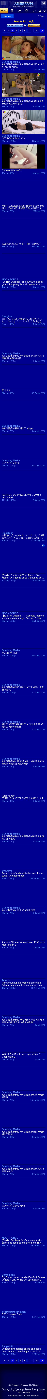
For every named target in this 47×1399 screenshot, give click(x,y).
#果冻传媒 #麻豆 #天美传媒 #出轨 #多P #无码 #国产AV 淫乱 (22, 102)
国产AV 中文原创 (11, 463)
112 (36, 30)
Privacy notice (41, 1391)
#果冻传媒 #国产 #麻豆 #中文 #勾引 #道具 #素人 (23, 688)
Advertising (25, 1391)
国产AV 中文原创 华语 (13, 138)
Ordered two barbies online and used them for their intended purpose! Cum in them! (23, 1350)
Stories (36, 1385)
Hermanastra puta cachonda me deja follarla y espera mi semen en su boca (22, 984)
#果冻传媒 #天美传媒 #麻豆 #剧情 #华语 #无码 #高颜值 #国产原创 (23, 762)
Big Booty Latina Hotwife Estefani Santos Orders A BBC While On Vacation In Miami (23, 1278)
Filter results (7, 16)
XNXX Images (13, 1385)
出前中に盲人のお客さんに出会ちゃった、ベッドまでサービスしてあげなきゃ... (22, 320)
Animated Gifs (26, 1385)
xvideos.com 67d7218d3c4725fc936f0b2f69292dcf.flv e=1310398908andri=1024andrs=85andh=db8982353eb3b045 (23, 797)
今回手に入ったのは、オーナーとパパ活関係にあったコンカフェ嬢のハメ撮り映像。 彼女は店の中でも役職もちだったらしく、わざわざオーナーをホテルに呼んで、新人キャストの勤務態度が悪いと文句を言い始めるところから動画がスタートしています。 (23, 536)
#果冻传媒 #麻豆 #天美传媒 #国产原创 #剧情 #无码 (23, 1170)
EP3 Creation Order (12, 1314)
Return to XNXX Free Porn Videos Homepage (23, 1395)
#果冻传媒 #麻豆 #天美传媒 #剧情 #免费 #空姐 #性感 (23, 837)
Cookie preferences (31, 1389)
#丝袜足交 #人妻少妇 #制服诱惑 (18, 910)
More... (33, 1391)
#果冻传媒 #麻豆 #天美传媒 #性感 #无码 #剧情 (23, 1096)
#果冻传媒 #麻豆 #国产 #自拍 (17, 428)
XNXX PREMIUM (24, 1393)
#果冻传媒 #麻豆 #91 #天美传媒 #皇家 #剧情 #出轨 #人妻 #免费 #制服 (23, 1021)
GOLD (4, 10)
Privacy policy (19, 1389)
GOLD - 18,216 (34, 25)
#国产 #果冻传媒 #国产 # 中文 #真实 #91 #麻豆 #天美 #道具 (23, 725)
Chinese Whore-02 (12, 170)
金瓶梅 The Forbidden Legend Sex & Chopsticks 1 (21, 1055)
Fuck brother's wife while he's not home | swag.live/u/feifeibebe (23, 874)
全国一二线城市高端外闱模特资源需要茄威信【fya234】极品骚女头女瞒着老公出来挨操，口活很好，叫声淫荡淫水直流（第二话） (23, 207)
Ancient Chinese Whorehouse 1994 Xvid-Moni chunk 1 (23, 943)
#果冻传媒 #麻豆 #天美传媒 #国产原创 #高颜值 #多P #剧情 (23, 357)
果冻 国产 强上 (9, 653)
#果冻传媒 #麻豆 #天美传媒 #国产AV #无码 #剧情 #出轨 (23, 65)
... (32, 30)
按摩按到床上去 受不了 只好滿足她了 (21, 244)
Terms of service (7, 1389)
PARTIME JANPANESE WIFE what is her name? (21, 496)
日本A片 (6, 390)
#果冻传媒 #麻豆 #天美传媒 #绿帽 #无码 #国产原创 (23, 1133)
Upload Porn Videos (14, 1391)
